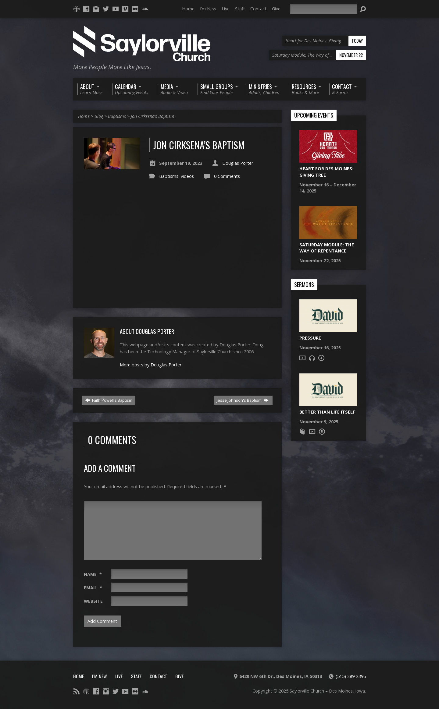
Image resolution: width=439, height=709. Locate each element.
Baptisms (117, 116)
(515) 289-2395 (351, 676)
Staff (240, 9)
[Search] (323, 9)
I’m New (208, 9)
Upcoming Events (313, 115)
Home (188, 9)
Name (93, 574)
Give (276, 9)
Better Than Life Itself (327, 412)
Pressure (310, 338)
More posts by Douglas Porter (150, 365)
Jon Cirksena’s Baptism (152, 116)
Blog (99, 116)
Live (226, 9)
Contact (258, 9)
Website (93, 601)
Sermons (304, 284)
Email (93, 588)
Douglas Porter (237, 163)
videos (187, 176)
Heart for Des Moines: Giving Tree (326, 172)
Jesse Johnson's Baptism (243, 400)
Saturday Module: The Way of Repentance (326, 248)
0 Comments (227, 176)
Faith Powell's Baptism (108, 400)
